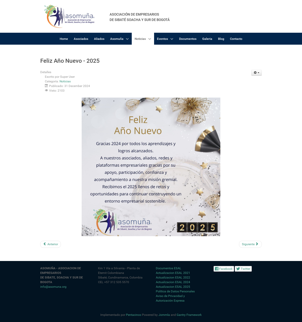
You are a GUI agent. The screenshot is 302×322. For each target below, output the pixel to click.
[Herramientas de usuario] (256, 73)
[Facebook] (224, 269)
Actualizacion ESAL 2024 (173, 282)
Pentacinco (133, 315)
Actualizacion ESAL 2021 (173, 273)
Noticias (65, 81)
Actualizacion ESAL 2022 (173, 277)
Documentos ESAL (168, 268)
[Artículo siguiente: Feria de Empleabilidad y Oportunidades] (250, 244)
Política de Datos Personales (175, 291)
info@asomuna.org (53, 287)
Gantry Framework (189, 315)
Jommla (164, 315)
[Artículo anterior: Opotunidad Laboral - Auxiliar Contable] (50, 244)
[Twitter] (243, 269)
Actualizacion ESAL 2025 (173, 287)
